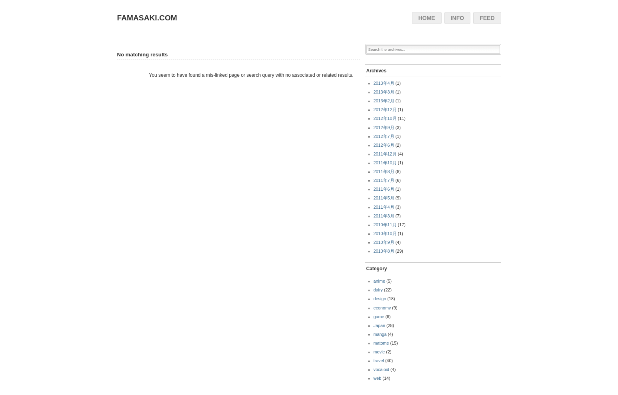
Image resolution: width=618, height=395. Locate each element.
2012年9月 (384, 127)
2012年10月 (385, 118)
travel (379, 360)
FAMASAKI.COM (147, 18)
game (379, 316)
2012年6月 (384, 145)
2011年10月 (385, 162)
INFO (457, 18)
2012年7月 (384, 136)
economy (382, 307)
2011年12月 (385, 154)
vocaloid (382, 369)
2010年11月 (385, 224)
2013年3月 (384, 92)
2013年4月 (384, 83)
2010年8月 (384, 251)
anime (379, 281)
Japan (379, 325)
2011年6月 (384, 189)
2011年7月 (384, 180)
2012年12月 (385, 109)
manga (380, 334)
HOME (426, 18)
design (380, 298)
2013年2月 (384, 100)
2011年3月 (384, 215)
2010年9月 (384, 242)
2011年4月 (384, 207)
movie (379, 351)
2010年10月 (385, 233)
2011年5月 (384, 198)
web (378, 378)
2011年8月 (384, 171)
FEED (487, 18)
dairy (378, 289)
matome (381, 343)
